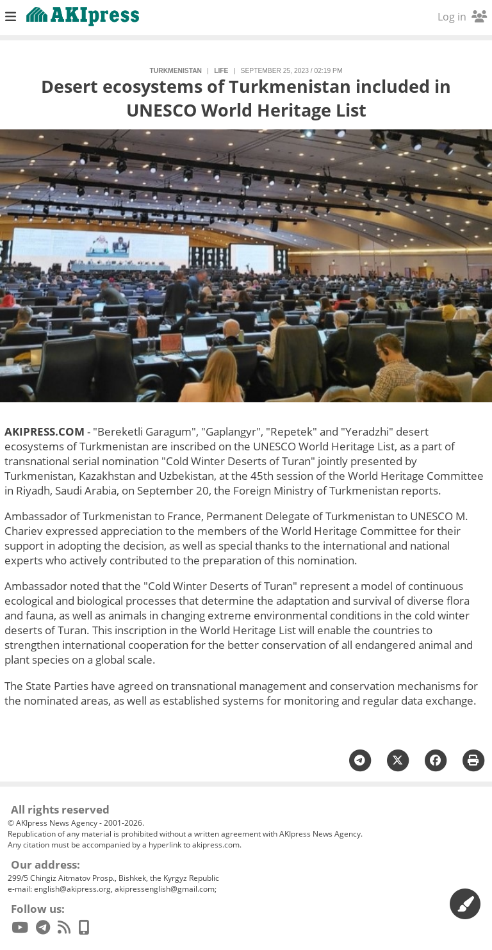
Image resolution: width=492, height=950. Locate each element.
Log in (462, 17)
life (221, 70)
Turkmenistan (176, 70)
